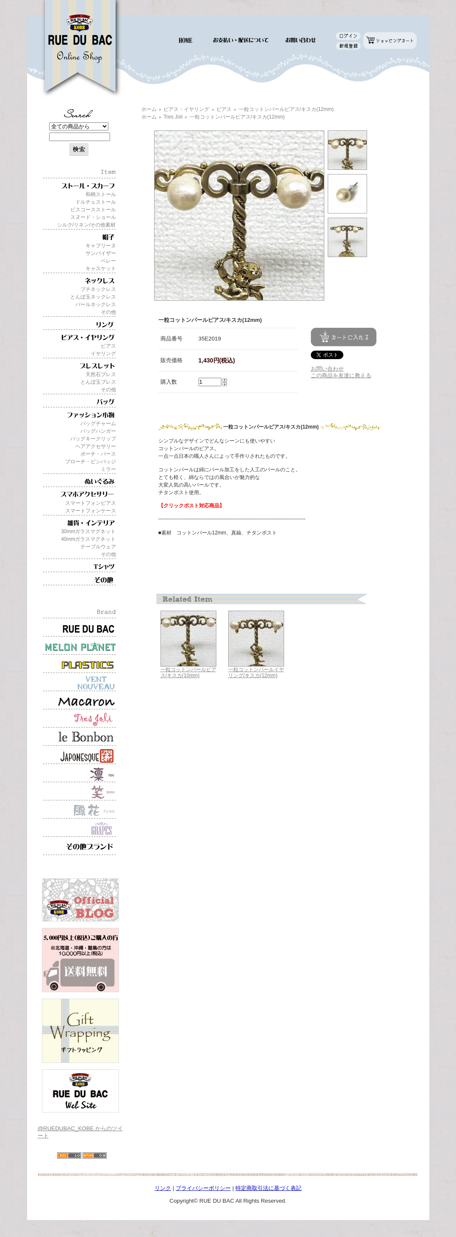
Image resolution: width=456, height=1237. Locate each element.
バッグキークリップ (93, 439)
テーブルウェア (98, 547)
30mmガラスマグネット (88, 531)
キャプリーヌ (101, 246)
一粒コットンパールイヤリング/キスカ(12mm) (256, 673)
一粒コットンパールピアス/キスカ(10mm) (188, 673)
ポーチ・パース (98, 454)
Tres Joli (172, 117)
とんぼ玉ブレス (98, 382)
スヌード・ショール (93, 217)
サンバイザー (101, 253)
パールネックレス (95, 304)
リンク (163, 1188)
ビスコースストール (93, 210)
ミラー (108, 469)
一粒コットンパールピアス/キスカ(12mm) (286, 109)
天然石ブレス (101, 374)
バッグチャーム (98, 423)
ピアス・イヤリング (186, 109)
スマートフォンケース (90, 511)
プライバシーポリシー (203, 1188)
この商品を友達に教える (341, 375)
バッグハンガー (98, 431)
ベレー (108, 261)
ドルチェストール (95, 202)
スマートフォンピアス (90, 503)
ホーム (149, 109)
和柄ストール (101, 194)
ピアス (108, 346)
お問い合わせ (327, 368)
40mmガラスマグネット (88, 539)
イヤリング (103, 354)
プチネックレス (98, 289)
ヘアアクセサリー (95, 446)
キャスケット (101, 268)
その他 (108, 312)
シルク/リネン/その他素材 (86, 225)
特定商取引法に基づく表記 (268, 1188)
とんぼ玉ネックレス (93, 297)
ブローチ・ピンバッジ (90, 462)
